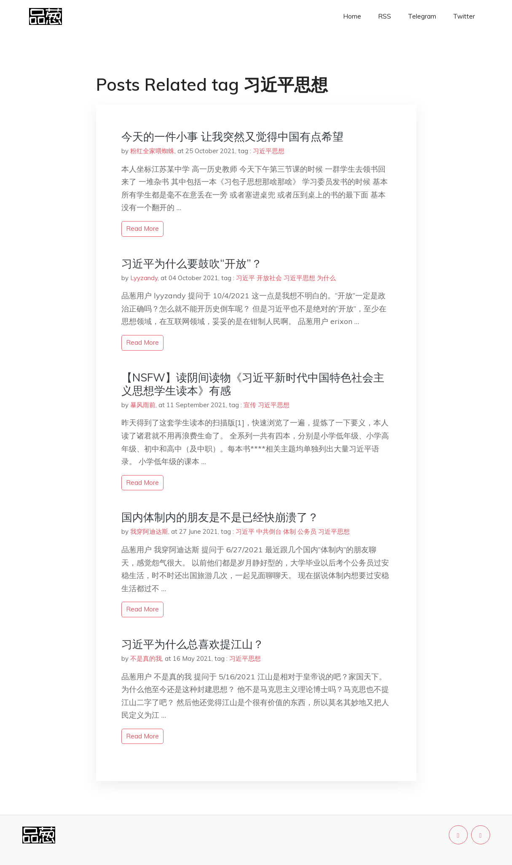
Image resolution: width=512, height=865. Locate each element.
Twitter (464, 16)
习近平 (245, 278)
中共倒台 (268, 531)
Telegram (422, 16)
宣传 (250, 405)
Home (352, 16)
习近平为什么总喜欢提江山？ (192, 644)
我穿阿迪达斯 (149, 531)
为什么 (326, 278)
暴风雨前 (142, 405)
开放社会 (269, 278)
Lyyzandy (144, 278)
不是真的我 (146, 658)
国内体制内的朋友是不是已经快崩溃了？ (220, 517)
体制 (289, 531)
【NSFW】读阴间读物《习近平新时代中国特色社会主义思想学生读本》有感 (252, 383)
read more (142, 228)
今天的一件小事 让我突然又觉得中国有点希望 (232, 136)
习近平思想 (268, 151)
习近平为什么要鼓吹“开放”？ (191, 263)
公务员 (307, 531)
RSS (384, 16)
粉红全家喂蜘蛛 (152, 151)
